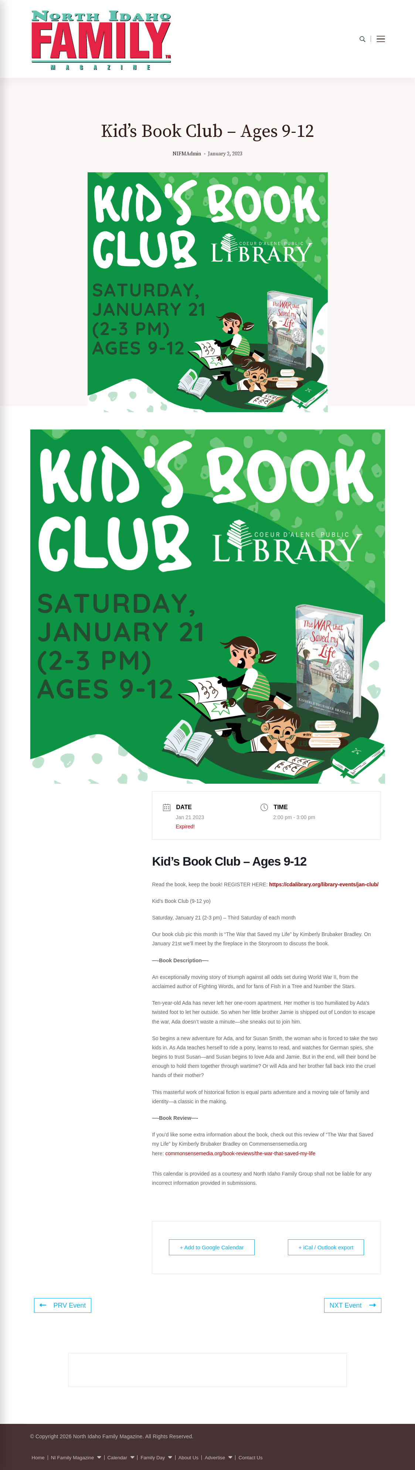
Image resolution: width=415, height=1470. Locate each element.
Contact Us (250, 1457)
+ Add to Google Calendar (212, 1247)
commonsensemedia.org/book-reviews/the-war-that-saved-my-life (240, 1153)
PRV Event (63, 1305)
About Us (188, 1457)
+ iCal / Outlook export (326, 1247)
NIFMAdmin (187, 154)
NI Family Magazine (72, 1457)
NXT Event (353, 1305)
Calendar (117, 1457)
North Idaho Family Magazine (108, 1436)
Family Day (152, 1457)
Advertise (215, 1457)
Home (38, 1457)
